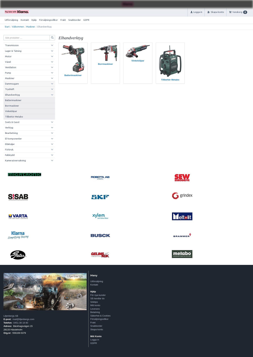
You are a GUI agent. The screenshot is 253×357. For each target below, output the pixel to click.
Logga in (94, 339)
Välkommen (18, 27)
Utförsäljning (11, 20)
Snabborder (74, 20)
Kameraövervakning (15, 160)
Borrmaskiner (12, 105)
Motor (8, 56)
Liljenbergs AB (11, 316)
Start (7, 27)
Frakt (63, 20)
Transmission (12, 45)
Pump (8, 73)
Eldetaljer (10, 144)
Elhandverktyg (12, 95)
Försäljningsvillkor (48, 20)
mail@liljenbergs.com (23, 319)
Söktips (94, 302)
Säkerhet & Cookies (100, 315)
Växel (8, 62)
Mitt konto (95, 305)
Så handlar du (97, 298)
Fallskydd (10, 155)
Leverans (95, 309)
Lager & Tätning (13, 51)
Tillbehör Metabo (14, 116)
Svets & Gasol (12, 122)
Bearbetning (11, 133)
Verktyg (9, 127)
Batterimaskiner (13, 100)
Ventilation (10, 67)
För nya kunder (98, 295)
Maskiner (30, 27)
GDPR (86, 20)
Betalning (95, 312)
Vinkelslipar (11, 111)
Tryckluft (9, 89)
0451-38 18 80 (20, 322)
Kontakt (25, 20)
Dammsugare (12, 83)
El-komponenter (13, 138)
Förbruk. (9, 149)
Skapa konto (96, 329)
